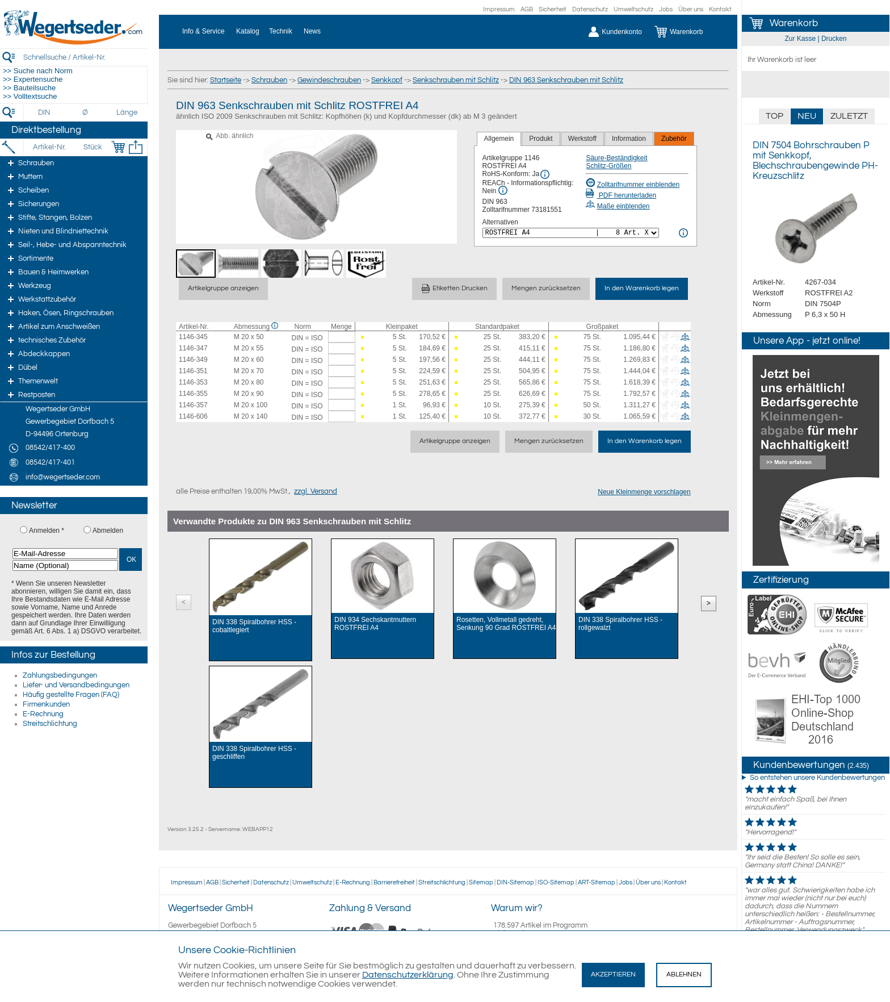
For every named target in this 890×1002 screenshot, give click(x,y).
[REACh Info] (502, 190)
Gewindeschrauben (329, 80)
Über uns (690, 9)
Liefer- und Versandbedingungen (76, 685)
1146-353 (193, 382)
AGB (526, 9)
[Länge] (127, 112)
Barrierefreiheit (394, 882)
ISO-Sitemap (556, 882)
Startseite (225, 80)
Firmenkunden (46, 704)
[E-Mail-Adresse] (65, 553)
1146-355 (193, 394)
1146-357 (193, 405)
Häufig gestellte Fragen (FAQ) (71, 695)
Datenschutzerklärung (408, 974)
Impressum (499, 9)
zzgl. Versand (315, 491)
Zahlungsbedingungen (60, 675)
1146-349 (193, 360)
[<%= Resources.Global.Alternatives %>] (570, 233)
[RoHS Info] (544, 174)
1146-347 (193, 348)
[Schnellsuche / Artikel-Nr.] (85, 57)
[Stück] (92, 147)
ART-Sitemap (596, 882)
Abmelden (108, 531)
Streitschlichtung (50, 724)
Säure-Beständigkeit (616, 158)
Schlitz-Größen (608, 166)
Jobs (666, 9)
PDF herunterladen (621, 195)
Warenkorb (794, 23)
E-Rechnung (43, 714)
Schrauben (269, 80)
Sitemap (481, 882)
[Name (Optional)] (65, 565)
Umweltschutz (633, 9)
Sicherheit (552, 9)
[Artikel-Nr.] (49, 147)
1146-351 (193, 371)
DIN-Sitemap (515, 882)
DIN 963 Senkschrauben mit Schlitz (566, 80)
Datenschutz (590, 9)
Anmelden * (46, 531)
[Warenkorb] (687, 32)
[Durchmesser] (85, 112)
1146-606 (193, 416)
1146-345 (193, 337)
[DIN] (44, 112)
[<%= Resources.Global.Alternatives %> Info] (683, 232)
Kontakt (720, 9)
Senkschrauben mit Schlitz (456, 80)
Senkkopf (386, 80)
